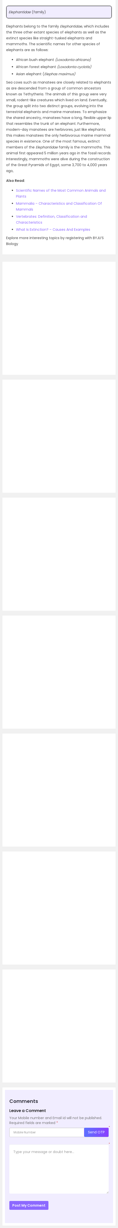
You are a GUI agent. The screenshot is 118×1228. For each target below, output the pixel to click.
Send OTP (96, 1132)
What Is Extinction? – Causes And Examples (53, 229)
